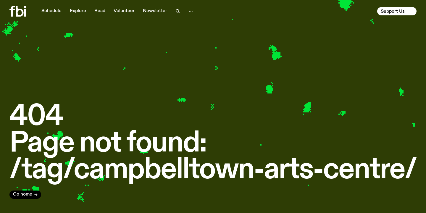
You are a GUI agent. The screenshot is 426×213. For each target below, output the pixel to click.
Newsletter (155, 11)
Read (99, 11)
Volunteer (124, 11)
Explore (78, 11)
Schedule (51, 11)
